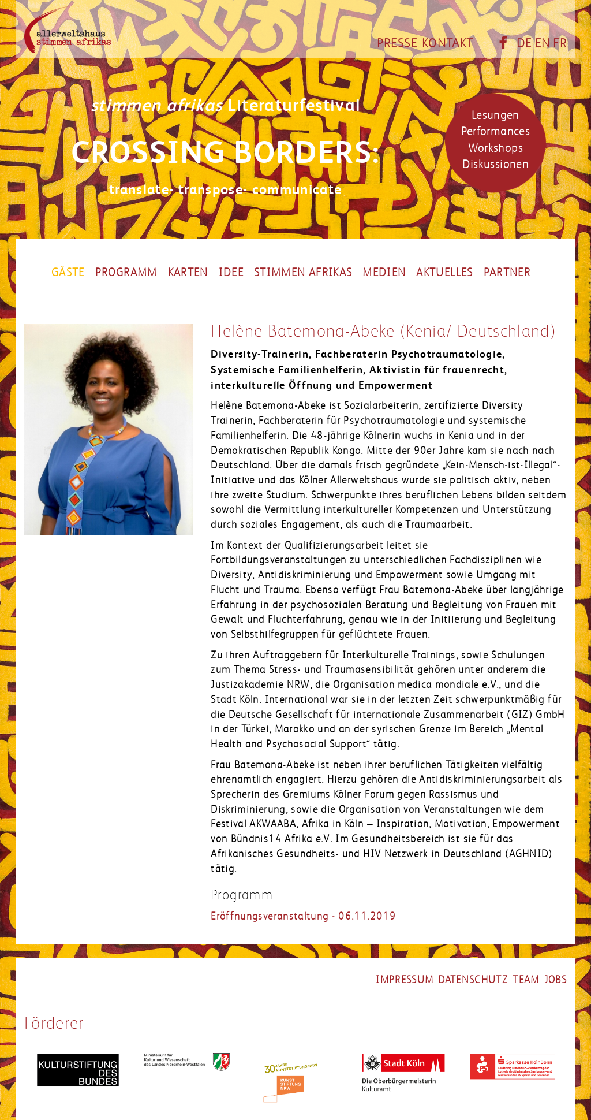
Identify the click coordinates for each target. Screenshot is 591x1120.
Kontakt (447, 43)
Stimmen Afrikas (303, 272)
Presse (397, 43)
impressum (404, 979)
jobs (555, 979)
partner (507, 272)
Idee (231, 272)
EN (543, 43)
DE (524, 43)
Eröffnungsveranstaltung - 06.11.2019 (303, 916)
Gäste (68, 272)
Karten (188, 272)
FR (560, 43)
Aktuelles (444, 272)
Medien (384, 272)
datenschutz (473, 979)
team (526, 979)
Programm (126, 272)
